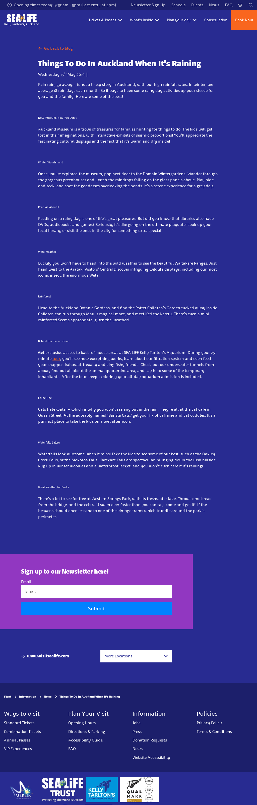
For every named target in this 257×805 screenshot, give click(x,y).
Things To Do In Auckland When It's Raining (89, 697)
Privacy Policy (209, 722)
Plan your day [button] (182, 20)
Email (26, 581)
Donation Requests (150, 740)
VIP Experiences (18, 749)
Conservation (215, 20)
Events (197, 5)
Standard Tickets (19, 722)
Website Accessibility (151, 757)
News (214, 5)
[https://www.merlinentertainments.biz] (21, 789)
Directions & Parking (86, 731)
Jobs (136, 722)
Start (7, 697)
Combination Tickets (22, 731)
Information (27, 697)
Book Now (244, 20)
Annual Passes (17, 740)
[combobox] (136, 656)
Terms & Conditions (214, 731)
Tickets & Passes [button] (105, 20)
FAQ (228, 5)
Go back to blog (55, 48)
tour (56, 358)
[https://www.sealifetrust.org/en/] (62, 789)
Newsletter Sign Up (148, 5)
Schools (178, 5)
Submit (96, 609)
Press (137, 731)
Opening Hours (82, 722)
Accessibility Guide (85, 740)
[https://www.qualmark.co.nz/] (139, 789)
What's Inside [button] (144, 20)
